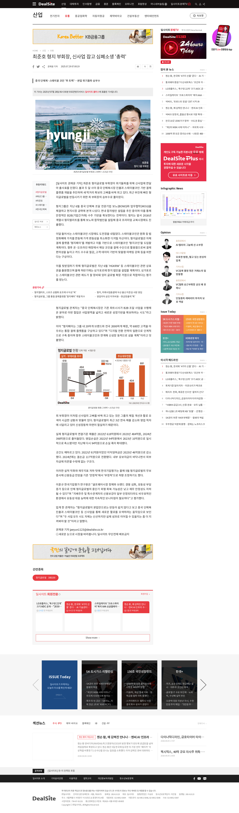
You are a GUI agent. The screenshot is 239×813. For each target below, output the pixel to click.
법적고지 (87, 778)
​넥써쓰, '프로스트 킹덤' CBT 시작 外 (183, 101)
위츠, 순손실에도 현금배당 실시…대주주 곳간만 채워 (172, 342)
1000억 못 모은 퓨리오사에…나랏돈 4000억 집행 (188, 133)
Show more (93, 637)
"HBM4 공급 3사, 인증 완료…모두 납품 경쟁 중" (188, 404)
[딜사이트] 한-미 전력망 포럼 (61, 770)
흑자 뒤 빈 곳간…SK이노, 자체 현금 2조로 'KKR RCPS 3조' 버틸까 (172, 330)
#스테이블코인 (41, 205)
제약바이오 (116, 16)
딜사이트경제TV (181, 4)
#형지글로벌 (41, 192)
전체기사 (201, 723)
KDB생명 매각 (192, 338)
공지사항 (38, 771)
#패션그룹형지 (41, 196)
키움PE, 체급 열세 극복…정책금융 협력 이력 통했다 (195, 326)
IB (96, 723)
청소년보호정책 (126, 778)
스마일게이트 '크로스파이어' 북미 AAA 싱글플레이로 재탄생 (193, 95)
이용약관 (73, 778)
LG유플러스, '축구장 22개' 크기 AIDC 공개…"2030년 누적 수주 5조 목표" (200, 88)
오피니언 (129, 4)
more (43, 287)
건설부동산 (133, 16)
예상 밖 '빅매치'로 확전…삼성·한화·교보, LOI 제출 (195, 349)
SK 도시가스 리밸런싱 (172, 319)
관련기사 (37, 287)
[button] (203, 685)
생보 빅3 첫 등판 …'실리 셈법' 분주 (195, 345)
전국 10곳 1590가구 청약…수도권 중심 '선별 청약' (189, 120)
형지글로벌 (45, 577)
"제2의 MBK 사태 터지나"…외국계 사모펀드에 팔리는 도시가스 (195, 127)
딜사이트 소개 (39, 778)
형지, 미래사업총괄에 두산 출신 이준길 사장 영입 (119, 292)
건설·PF (106, 723)
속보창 (200, 15)
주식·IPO (57, 723)
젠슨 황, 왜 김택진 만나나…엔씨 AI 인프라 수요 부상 (190, 108)
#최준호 (39, 201)
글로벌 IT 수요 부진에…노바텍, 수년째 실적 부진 (172, 345)
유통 (67, 16)
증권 (106, 4)
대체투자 (74, 4)
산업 (63, 4)
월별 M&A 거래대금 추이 (183, 222)
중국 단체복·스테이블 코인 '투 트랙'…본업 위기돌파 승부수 (67, 80)
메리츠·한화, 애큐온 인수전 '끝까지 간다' (185, 392)
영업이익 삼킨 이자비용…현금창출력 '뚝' (116, 296)
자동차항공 (98, 16)
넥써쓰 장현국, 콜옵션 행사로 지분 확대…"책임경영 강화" (193, 114)
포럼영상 (142, 4)
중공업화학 (81, 16)
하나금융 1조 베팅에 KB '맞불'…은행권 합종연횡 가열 (191, 411)
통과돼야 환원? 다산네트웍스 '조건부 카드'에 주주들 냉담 (192, 82)
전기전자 (55, 16)
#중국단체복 (41, 209)
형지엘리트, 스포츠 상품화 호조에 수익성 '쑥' (55, 292)
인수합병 (87, 4)
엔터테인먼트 (151, 16)
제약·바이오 (72, 723)
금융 (97, 4)
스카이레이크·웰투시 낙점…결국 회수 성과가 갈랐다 (195, 330)
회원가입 (144, 594)
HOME (35, 51)
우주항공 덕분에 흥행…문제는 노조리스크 (185, 424)
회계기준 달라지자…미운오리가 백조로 (195, 342)
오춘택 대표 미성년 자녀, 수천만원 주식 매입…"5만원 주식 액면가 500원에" (172, 349)
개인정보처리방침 (105, 778)
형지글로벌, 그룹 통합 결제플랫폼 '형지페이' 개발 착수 (59, 296)
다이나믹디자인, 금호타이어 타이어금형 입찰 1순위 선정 (192, 398)
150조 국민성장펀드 (195, 319)
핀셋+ (165, 338)
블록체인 (116, 4)
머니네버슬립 (159, 4)
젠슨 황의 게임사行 (86, 737)
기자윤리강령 (57, 778)
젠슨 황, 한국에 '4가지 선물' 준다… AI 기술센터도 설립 (191, 75)
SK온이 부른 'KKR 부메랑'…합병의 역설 (172, 323)
